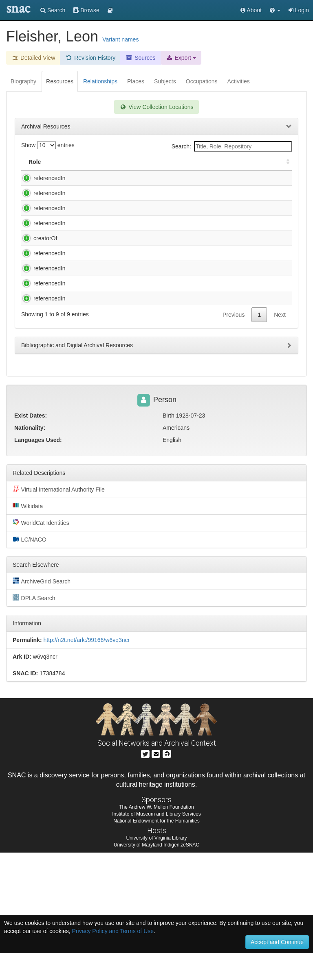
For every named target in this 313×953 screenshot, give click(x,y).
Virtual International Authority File (59, 589)
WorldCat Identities (41, 622)
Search (52, 10)
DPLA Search (34, 697)
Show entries (48, 145)
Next (280, 420)
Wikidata (28, 605)
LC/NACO (29, 639)
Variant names (120, 39)
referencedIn (41, 178)
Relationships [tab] (100, 81)
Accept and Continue (277, 942)
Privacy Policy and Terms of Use (113, 931)
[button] (275, 10)
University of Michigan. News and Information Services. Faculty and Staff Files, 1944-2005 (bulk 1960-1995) (123, 364)
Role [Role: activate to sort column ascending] (35, 162)
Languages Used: (38, 540)
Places (135, 81)
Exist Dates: (30, 515)
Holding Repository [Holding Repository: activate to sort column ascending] (228, 162)
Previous (234, 420)
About (251, 10)
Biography (23, 81)
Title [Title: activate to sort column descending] (75, 162)
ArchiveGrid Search (42, 681)
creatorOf (37, 271)
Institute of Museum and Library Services (156, 914)
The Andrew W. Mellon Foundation (156, 907)
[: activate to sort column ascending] (284, 162)
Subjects (165, 81)
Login (299, 10)
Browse (86, 10)
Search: (232, 146)
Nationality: (29, 527)
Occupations (202, 81)
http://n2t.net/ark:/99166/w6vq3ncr (86, 740)
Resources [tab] (59, 81)
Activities (238, 81)
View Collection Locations (156, 107)
